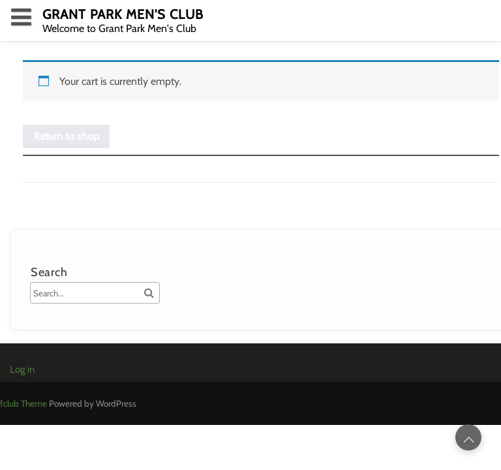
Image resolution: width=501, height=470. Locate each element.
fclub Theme (24, 403)
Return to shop (66, 136)
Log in (22, 369)
